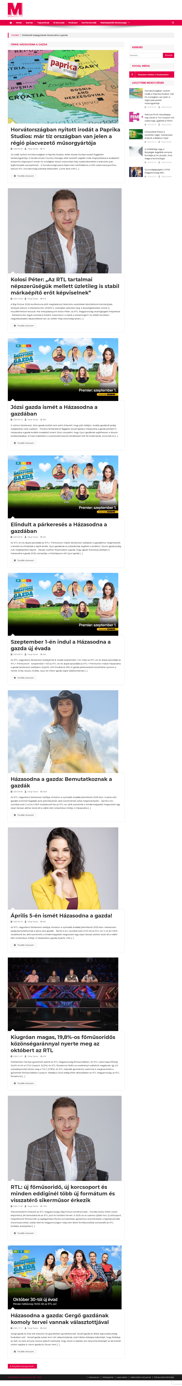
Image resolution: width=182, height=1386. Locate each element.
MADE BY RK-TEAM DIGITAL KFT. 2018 (24, 1377)
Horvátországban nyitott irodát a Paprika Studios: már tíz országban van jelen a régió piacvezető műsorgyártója (65, 136)
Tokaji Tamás (32, 149)
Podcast (73, 22)
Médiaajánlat (108, 1377)
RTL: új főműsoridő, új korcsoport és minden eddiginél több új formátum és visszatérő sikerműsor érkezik (63, 1193)
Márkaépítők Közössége (114, 22)
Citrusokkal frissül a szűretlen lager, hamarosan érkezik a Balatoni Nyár (159, 135)
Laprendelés (122, 1377)
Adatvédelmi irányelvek (140, 1377)
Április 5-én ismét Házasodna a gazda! (61, 916)
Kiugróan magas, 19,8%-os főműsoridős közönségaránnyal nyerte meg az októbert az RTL (63, 1044)
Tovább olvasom (24, 176)
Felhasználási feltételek (164, 1377)
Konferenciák (89, 22)
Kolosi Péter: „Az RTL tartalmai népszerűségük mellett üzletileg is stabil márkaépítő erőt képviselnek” (65, 286)
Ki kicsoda (58, 22)
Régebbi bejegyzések (23, 1366)
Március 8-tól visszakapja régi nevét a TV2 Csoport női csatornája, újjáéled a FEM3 (159, 117)
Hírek (19, 22)
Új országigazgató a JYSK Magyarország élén (157, 171)
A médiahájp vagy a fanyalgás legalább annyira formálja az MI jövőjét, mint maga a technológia (158, 154)
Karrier (29, 22)
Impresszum (94, 1377)
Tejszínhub (43, 22)
